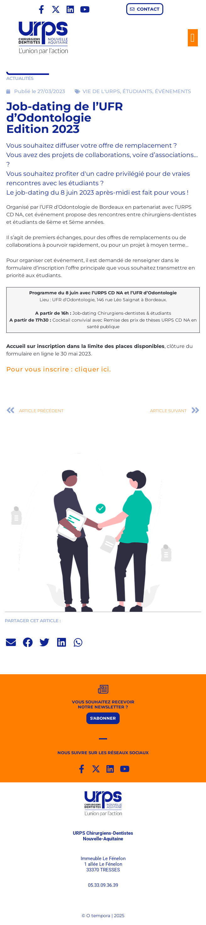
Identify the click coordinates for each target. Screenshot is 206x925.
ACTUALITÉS (20, 78)
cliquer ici (92, 369)
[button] (193, 38)
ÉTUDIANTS (137, 91)
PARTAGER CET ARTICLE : (33, 620)
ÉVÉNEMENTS (173, 91)
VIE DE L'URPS (101, 91)
